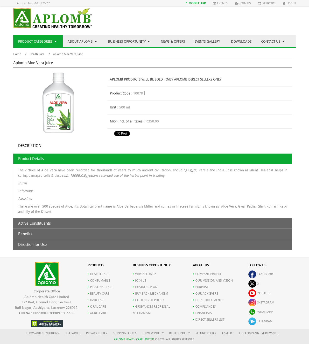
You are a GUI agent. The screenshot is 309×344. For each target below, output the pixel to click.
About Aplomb (82, 41)
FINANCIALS (202, 313)
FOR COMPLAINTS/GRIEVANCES (259, 333)
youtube (259, 293)
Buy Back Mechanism (150, 293)
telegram (260, 321)
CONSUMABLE (99, 280)
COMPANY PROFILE (207, 274)
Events (220, 3)
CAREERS (227, 333)
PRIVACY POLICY (96, 333)
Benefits (25, 234)
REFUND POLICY (206, 333)
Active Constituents (34, 223)
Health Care (37, 54)
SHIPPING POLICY (125, 333)
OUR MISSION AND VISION (213, 280)
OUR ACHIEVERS (205, 293)
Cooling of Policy (148, 300)
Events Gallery (207, 41)
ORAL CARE (97, 306)
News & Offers (173, 41)
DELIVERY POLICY (152, 333)
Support (267, 3)
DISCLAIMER (72, 333)
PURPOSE (201, 287)
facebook (260, 274)
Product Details (31, 158)
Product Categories (37, 41)
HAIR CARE (96, 300)
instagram (261, 302)
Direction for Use (32, 244)
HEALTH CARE (98, 274)
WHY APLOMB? (144, 274)
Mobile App (196, 3)
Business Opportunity (129, 41)
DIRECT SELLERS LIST (209, 319)
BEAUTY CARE (98, 293)
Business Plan (145, 287)
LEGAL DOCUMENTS (208, 300)
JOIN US (139, 280)
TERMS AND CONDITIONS (42, 333)
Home (17, 54)
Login (289, 3)
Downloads (241, 41)
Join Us (243, 3)
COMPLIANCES (204, 306)
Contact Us (272, 41)
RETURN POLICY (179, 333)
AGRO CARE (97, 313)
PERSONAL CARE (100, 287)
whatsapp (260, 312)
